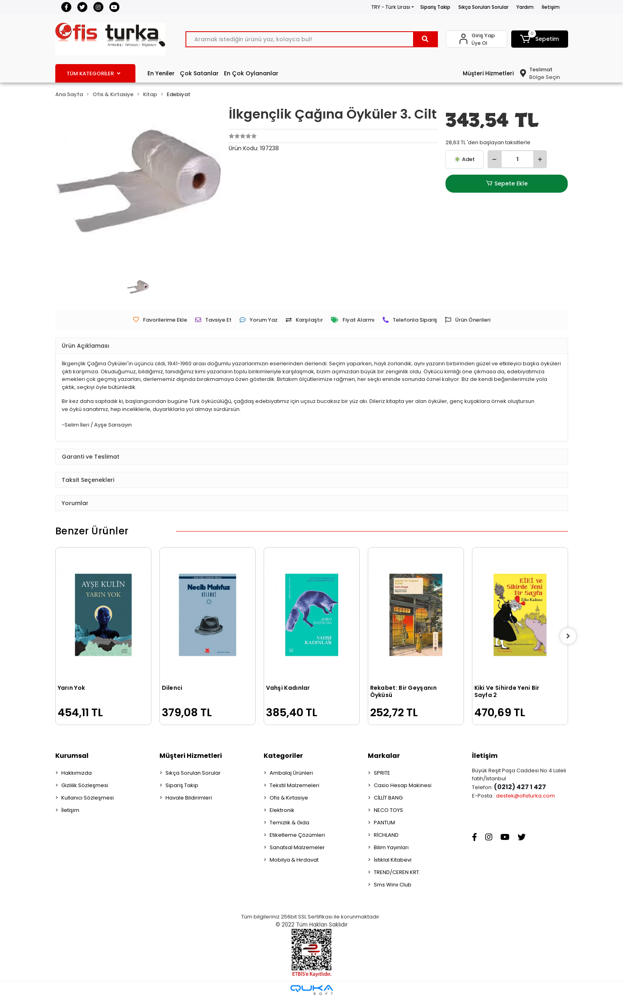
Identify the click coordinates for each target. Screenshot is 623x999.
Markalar (384, 755)
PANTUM (384, 822)
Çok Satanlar (199, 73)
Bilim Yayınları (391, 847)
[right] (568, 636)
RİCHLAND (386, 835)
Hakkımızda (76, 773)
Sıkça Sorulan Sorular (483, 7)
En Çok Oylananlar (251, 73)
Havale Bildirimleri (188, 798)
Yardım (525, 7)
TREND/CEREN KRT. (397, 872)
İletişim (551, 7)
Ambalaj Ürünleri (291, 773)
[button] (539, 39)
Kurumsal (72, 755)
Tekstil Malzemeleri (294, 785)
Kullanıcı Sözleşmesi (87, 798)
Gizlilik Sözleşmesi (84, 785)
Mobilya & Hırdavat (294, 860)
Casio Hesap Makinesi (402, 785)
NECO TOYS (388, 810)
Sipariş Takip (435, 7)
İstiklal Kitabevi (392, 860)
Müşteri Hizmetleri (488, 73)
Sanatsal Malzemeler (297, 847)
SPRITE (382, 773)
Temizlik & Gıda (289, 822)
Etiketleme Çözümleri (297, 835)
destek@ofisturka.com (525, 796)
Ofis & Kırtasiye (289, 798)
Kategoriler (283, 755)
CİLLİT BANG (388, 798)
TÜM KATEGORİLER (93, 73)
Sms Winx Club (392, 884)
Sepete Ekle (507, 183)
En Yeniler (161, 73)
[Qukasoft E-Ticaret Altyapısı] (311, 990)
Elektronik (282, 810)
